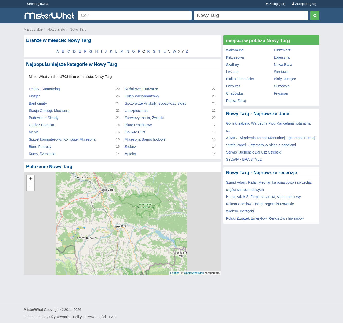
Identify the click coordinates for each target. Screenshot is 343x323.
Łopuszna (282, 57)
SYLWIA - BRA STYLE (244, 159)
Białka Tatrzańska (240, 79)
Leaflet (174, 272)
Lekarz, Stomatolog (44, 89)
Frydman (281, 93)
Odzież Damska (41, 125)
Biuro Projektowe (138, 125)
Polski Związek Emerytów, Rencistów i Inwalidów (265, 218)
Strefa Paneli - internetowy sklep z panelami (261, 145)
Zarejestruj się (304, 4)
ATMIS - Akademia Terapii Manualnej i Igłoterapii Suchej (270, 138)
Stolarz (130, 147)
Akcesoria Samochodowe (145, 139)
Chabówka (234, 93)
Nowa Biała (283, 64)
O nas (28, 317)
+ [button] (30, 179)
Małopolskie (33, 29)
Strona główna (37, 4)
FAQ (112, 317)
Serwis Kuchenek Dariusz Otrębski (254, 152)
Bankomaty (38, 103)
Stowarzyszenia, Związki (144, 118)
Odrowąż (233, 86)
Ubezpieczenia (136, 111)
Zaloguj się (275, 4)
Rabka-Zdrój (236, 100)
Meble (34, 132)
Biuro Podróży (40, 147)
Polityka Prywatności (89, 317)
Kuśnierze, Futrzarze (141, 89)
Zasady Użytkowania (53, 317)
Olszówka (282, 86)
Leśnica (232, 72)
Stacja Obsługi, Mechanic (49, 111)
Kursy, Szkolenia (42, 154)
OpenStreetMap (194, 272)
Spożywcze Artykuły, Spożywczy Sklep (155, 103)
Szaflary (232, 64)
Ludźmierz (282, 50)
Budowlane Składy (43, 118)
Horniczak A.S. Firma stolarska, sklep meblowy (263, 197)
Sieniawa (281, 72)
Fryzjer (34, 96)
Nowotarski (56, 29)
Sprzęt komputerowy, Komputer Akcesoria (62, 139)
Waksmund (235, 50)
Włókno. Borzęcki (240, 211)
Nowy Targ (78, 29)
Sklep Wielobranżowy (142, 96)
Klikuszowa (235, 57)
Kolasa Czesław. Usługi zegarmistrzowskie (260, 204)
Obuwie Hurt (135, 132)
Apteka (130, 154)
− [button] (30, 187)
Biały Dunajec (285, 79)
